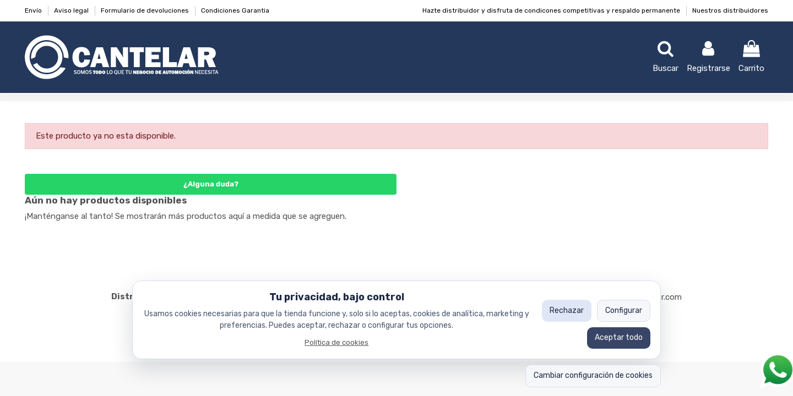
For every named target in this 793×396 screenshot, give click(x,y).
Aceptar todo (619, 337)
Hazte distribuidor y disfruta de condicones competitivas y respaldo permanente (552, 10)
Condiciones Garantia (235, 10)
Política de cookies (336, 342)
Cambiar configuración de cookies (593, 375)
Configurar (623, 310)
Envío (34, 10)
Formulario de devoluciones (146, 10)
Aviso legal (72, 10)
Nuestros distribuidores (730, 10)
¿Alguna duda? (210, 184)
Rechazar (567, 310)
